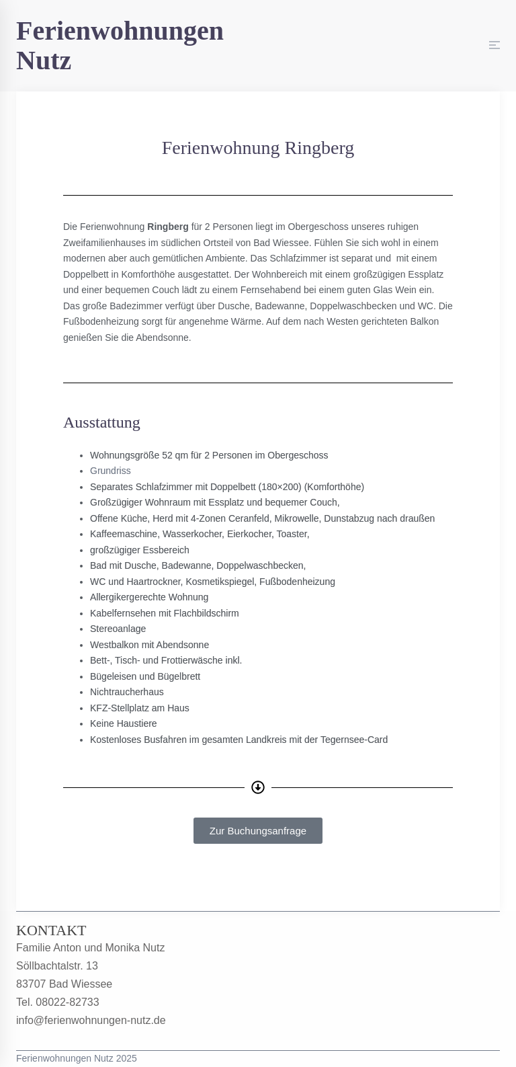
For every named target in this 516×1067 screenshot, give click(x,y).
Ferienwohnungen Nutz (120, 45)
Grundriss (110, 470)
